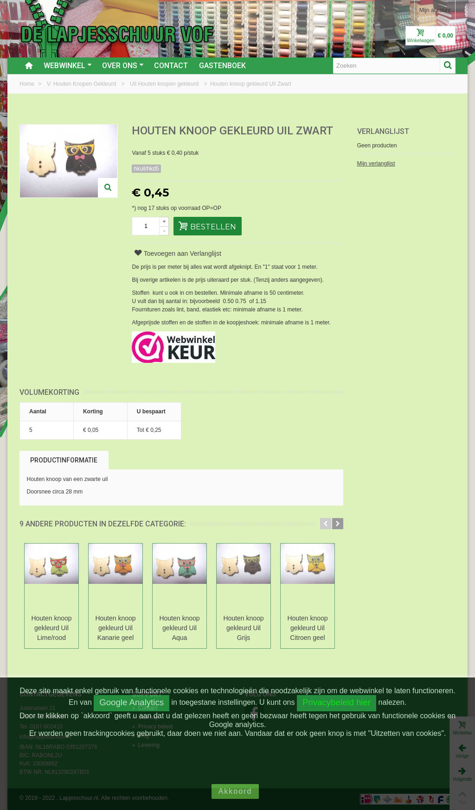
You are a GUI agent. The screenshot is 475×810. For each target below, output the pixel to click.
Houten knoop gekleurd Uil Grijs (243, 627)
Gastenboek (222, 65)
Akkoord (235, 791)
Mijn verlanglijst (376, 163)
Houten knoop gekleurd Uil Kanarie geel (115, 627)
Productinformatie (63, 460)
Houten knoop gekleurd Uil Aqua (179, 627)
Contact (171, 65)
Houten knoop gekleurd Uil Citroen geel (307, 627)
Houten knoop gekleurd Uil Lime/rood (51, 627)
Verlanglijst (383, 131)
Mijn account (434, 10)
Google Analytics (131, 702)
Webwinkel (68, 65)
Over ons (123, 65)
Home (27, 84)
